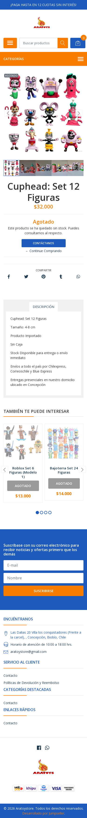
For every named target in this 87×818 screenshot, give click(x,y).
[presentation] (8, 113)
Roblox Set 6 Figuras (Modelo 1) (23, 472)
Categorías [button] (43, 59)
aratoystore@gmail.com (28, 651)
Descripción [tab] (43, 307)
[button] (37, 512)
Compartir (43, 270)
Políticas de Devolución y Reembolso (31, 682)
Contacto (10, 675)
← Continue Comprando (43, 251)
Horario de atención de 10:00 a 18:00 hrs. (41, 644)
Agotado (23, 486)
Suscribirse (44, 591)
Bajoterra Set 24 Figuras (64, 470)
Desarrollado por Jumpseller (43, 813)
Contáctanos (43, 243)
